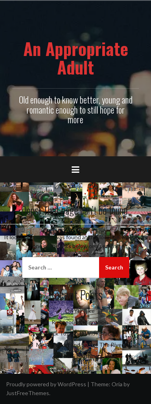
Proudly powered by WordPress (46, 384)
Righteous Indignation (80, 322)
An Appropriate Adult (75, 57)
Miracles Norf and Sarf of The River (80, 344)
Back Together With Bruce (80, 333)
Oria (117, 384)
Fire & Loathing (80, 355)
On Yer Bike (80, 310)
